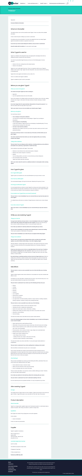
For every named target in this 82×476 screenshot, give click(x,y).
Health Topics (43, 3)
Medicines (22, 3)
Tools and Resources (33, 3)
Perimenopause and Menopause (57, 3)
